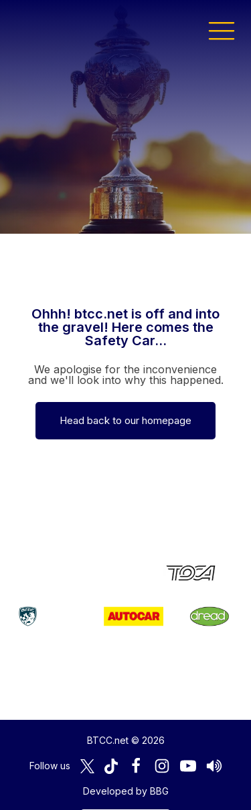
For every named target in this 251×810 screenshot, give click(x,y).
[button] (221, 30)
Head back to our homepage (125, 420)
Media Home (125, 781)
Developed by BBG (126, 747)
